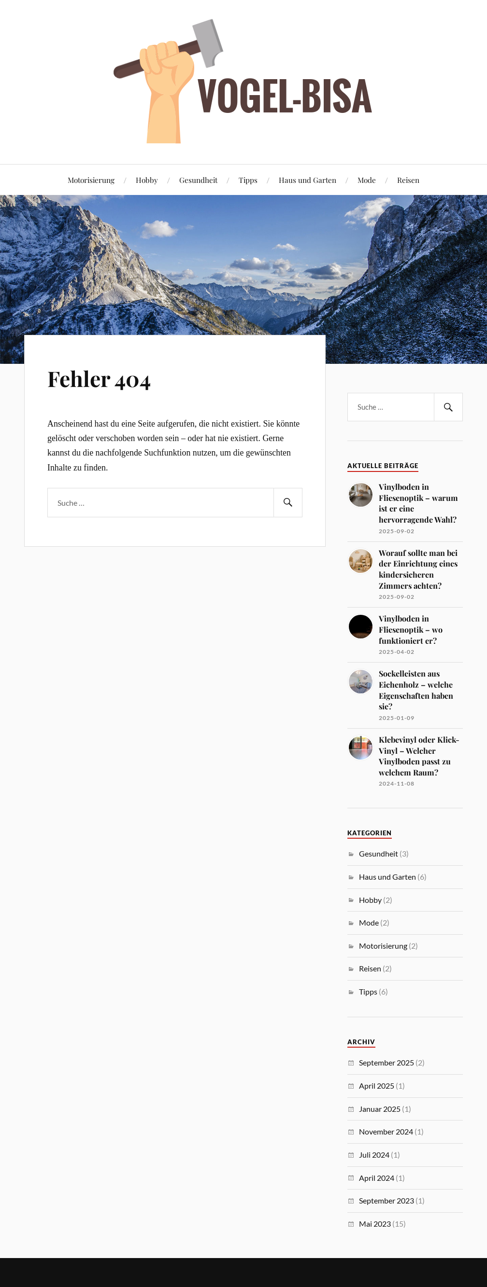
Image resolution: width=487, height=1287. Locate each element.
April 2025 (376, 1085)
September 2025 (386, 1062)
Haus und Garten (307, 180)
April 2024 (376, 1177)
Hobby (147, 180)
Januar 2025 (380, 1108)
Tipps (248, 180)
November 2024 (386, 1131)
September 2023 (386, 1200)
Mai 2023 (375, 1223)
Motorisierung (91, 180)
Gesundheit (198, 180)
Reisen (408, 180)
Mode (367, 180)
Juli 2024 (374, 1154)
